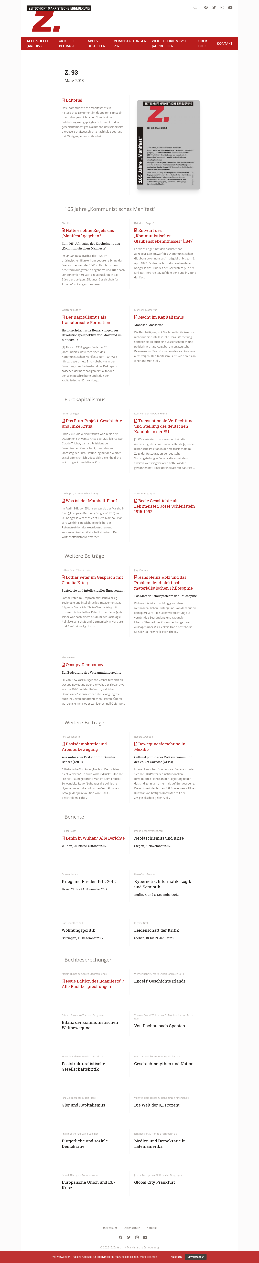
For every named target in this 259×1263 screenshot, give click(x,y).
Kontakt (152, 1228)
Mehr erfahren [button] (148, 1256)
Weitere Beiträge (84, 555)
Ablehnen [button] (176, 1257)
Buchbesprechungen (88, 959)
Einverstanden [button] (196, 1257)
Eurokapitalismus (84, 399)
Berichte (74, 816)
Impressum (109, 1228)
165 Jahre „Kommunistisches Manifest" (110, 208)
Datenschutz (132, 1228)
